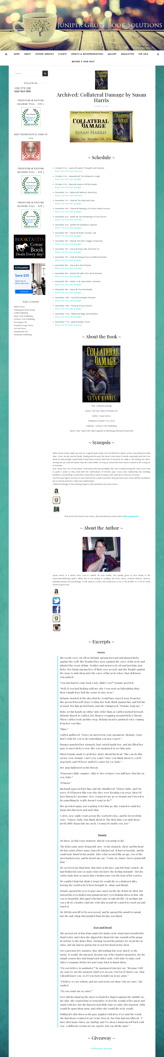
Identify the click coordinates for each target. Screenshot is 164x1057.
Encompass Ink (20, 322)
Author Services (44, 54)
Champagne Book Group (24, 310)
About (27, 54)
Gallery (112, 54)
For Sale (143, 54)
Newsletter (127, 54)
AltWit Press (19, 306)
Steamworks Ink (21, 331)
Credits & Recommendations (87, 54)
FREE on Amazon (130, 516)
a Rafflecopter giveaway (101, 1048)
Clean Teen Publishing (23, 316)
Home (17, 54)
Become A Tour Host (83, 61)
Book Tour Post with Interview (68, 171)
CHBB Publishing (21, 313)
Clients (62, 54)
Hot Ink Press (20, 328)
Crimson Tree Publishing (24, 319)
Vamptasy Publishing (23, 334)
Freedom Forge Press (23, 325)
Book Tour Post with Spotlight (68, 179)
